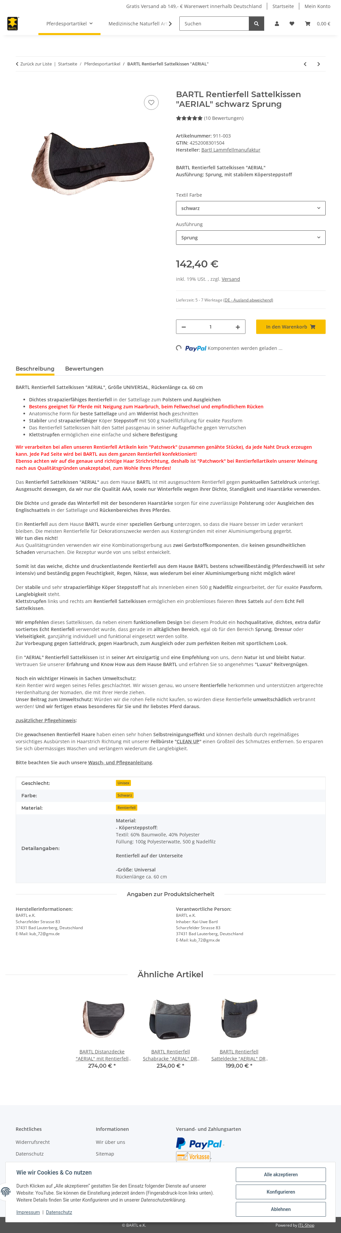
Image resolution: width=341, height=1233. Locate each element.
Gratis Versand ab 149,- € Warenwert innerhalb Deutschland (194, 6)
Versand (231, 279)
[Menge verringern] (183, 327)
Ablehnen (281, 1209)
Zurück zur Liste (36, 64)
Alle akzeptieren (281, 1174)
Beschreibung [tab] (35, 369)
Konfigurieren (281, 1192)
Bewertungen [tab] (84, 369)
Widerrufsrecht (33, 1142)
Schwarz (125, 795)
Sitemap (105, 1154)
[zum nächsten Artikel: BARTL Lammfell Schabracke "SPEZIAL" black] (319, 64)
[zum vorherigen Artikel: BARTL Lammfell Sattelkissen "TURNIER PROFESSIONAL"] (305, 64)
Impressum (28, 1212)
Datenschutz (59, 1212)
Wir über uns (110, 1142)
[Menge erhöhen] (237, 327)
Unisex (123, 783)
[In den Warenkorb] (21, 86)
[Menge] (211, 327)
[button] (277, 23)
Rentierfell (127, 807)
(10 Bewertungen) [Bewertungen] (209, 118)
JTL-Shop (306, 1225)
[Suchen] (214, 23)
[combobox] (251, 208)
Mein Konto (317, 6)
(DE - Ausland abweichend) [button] (248, 300)
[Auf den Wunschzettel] (151, 102)
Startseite (283, 6)
